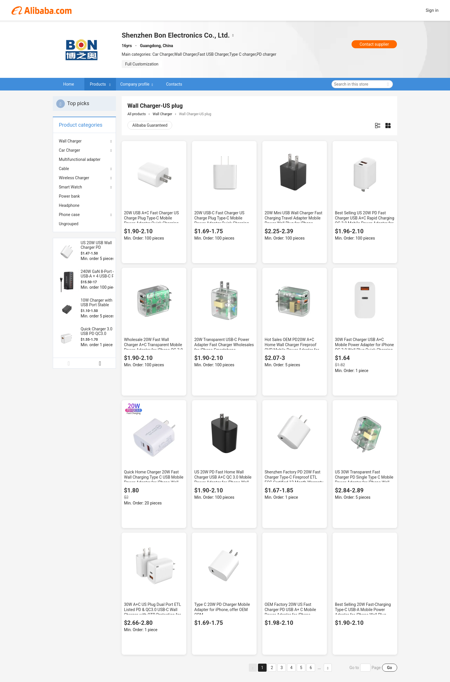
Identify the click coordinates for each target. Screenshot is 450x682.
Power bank (69, 196)
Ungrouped (68, 223)
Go (389, 667)
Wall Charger (70, 141)
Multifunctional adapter (79, 159)
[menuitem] (84, 159)
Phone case (69, 214)
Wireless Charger (74, 178)
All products (136, 114)
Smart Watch (70, 187)
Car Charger (69, 150)
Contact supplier (374, 44)
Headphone (69, 205)
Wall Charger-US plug (195, 114)
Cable (64, 168)
